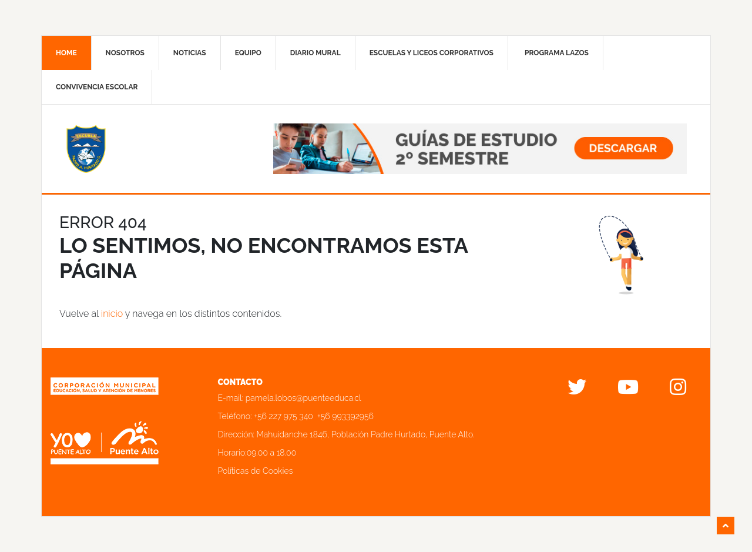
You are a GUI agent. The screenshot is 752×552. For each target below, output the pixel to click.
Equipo (248, 53)
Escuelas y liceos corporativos (432, 53)
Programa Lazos (557, 53)
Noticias (189, 53)
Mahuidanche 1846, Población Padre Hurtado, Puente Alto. (366, 434)
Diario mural (315, 53)
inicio (112, 313)
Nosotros (125, 53)
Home (66, 53)
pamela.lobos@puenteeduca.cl (303, 398)
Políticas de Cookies (255, 471)
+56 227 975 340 (283, 416)
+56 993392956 (345, 416)
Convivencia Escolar (96, 87)
